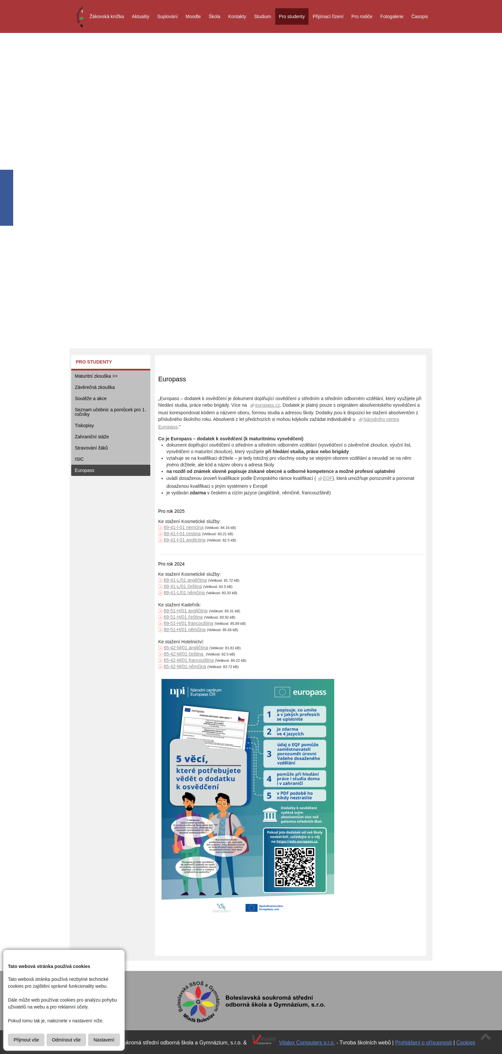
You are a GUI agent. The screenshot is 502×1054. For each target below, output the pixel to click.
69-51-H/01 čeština (183, 617)
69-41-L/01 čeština (183, 586)
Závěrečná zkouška (95, 387)
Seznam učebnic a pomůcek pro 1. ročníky (110, 412)
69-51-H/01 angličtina (186, 610)
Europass (84, 470)
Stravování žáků (91, 448)
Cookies (465, 1042)
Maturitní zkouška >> (96, 376)
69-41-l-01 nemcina (184, 527)
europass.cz (267, 405)
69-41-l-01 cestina (182, 533)
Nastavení (104, 1039)
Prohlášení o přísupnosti (423, 1042)
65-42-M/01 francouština (189, 660)
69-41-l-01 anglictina (185, 539)
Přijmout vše (26, 1039)
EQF (328, 478)
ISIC (79, 459)
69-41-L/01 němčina (184, 592)
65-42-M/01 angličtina (186, 647)
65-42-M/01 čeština (184, 654)
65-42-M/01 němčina (185, 666)
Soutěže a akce (91, 398)
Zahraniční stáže (92, 436)
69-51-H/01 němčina (185, 629)
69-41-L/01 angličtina (185, 580)
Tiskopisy (84, 425)
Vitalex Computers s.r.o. (307, 1042)
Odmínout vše (66, 1039)
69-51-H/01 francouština (188, 623)
